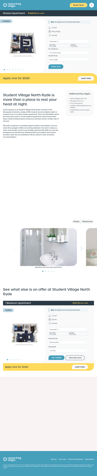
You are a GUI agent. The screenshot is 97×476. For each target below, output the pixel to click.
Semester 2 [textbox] (54, 41)
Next (81, 248)
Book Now (78, 5)
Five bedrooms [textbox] (55, 53)
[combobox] (69, 41)
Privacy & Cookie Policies (75, 459)
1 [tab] (4, 70)
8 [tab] (23, 69)
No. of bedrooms (53, 49)
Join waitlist (56, 358)
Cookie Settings (89, 459)
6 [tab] (18, 70)
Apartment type (53, 55)
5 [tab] (16, 70)
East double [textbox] (54, 342)
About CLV (54, 459)
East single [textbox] (54, 59)
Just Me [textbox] (53, 351)
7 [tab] (20, 69)
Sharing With (52, 346)
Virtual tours (87, 221)
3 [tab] (10, 70)
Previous (15, 248)
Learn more (86, 78)
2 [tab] (7, 70)
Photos (76, 221)
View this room (75, 358)
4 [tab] (13, 70)
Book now (56, 66)
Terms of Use (62, 459)
